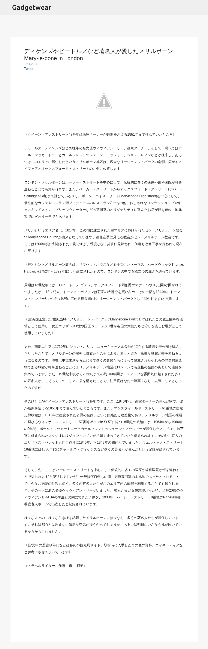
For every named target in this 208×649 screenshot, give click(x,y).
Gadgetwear (31, 7)
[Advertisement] (104, 603)
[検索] (202, 7)
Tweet (28, 69)
